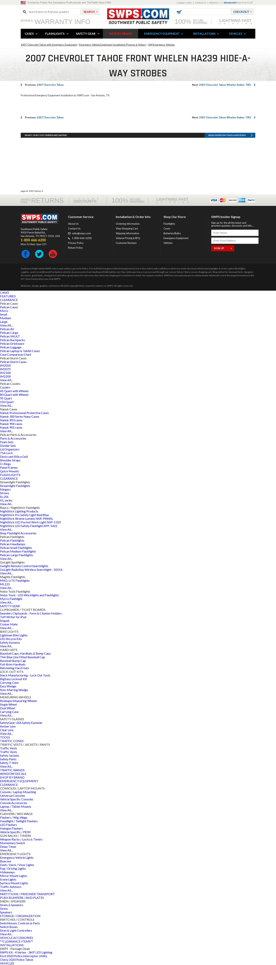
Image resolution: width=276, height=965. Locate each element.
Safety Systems (10, 642)
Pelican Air (7, 329)
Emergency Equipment (175, 238)
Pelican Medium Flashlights (18, 551)
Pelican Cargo (9, 332)
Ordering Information (128, 223)
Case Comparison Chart (15, 354)
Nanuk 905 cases (11, 427)
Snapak (5, 620)
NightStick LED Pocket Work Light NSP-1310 (30, 522)
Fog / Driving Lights (13, 868)
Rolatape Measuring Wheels (18, 701)
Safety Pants (8, 759)
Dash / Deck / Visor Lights (17, 865)
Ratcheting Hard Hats (14, 668)
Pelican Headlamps (12, 544)
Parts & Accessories (13, 438)
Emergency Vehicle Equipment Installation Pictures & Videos (112, 44)
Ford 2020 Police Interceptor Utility (23, 956)
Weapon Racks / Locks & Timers (21, 839)
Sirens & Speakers (11, 905)
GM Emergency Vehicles (161, 44)
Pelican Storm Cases (13, 362)
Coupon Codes (184, 2)
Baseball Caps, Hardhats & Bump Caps (25, 653)
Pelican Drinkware (12, 343)
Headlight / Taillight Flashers (19, 821)
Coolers (5, 387)
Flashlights (169, 223)
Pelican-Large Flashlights (16, 555)
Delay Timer (8, 846)
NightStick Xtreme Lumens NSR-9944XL (26, 518)
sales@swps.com (81, 233)
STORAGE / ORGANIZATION (20, 916)
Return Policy (75, 247)
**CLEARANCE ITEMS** (16, 941)
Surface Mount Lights (14, 883)
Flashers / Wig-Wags (13, 817)
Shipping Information (127, 233)
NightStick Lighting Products (19, 511)
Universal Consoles (12, 795)
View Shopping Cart (127, 228)
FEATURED (8, 296)
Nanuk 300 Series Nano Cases (19, 416)
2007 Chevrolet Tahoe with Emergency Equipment (49, 44)
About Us (214, 2)
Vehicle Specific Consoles (16, 799)
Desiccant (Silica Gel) (14, 456)
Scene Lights (8, 879)
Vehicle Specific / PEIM (15, 832)
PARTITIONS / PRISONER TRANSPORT (27, 894)
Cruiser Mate (8, 624)
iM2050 (5, 365)
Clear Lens (7, 730)
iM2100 (5, 372)
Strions (4, 493)
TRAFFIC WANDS (12, 770)
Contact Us (200, 2)
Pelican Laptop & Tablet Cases (20, 351)
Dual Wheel (7, 708)
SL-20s (4, 496)
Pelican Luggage (10, 347)
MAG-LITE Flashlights (15, 580)
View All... (6, 325)
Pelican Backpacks (12, 340)
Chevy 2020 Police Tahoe (16, 959)
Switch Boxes (9, 927)
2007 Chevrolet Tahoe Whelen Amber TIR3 (221, 84)
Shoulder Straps (10, 460)
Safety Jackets (9, 755)
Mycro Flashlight (11, 598)
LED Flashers (8, 824)
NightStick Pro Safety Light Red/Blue (24, 515)
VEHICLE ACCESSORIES (16, 937)
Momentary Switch (12, 843)
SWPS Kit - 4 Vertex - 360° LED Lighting (26, 952)
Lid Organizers (9, 449)
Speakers (6, 912)
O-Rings (5, 464)
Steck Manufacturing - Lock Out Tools (25, 675)
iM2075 (5, 369)
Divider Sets (8, 445)
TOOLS (5, 737)
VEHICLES (235, 33)
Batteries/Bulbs (172, 233)
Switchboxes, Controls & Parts (20, 923)
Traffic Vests (8, 748)
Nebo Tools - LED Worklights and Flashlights (29, 595)
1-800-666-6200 (82, 238)
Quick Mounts (9, 471)
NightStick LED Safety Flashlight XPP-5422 (28, 526)
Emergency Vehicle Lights (17, 857)
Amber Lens (8, 726)
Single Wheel (8, 704)
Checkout (241, 11)
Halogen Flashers (11, 828)
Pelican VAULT (10, 336)
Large (3, 321)
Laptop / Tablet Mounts (15, 806)
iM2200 (5, 376)
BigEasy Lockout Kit (13, 679)
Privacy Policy (76, 242)
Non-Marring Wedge (14, 690)
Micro (4, 311)
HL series (6, 500)
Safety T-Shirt (9, 763)
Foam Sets (6, 442)
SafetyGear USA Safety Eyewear (21, 722)
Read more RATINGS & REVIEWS (227, 135)
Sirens (4, 908)
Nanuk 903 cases (11, 420)
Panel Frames (9, 467)
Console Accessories (13, 803)
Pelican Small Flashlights (16, 547)
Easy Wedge (8, 686)
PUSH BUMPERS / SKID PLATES (22, 897)
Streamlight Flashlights (15, 485)
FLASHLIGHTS (54, 33)
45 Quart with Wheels (14, 391)
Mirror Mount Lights (13, 876)
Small (3, 314)
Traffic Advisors (10, 886)
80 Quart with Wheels (14, 394)
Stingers (5, 489)
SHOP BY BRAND (120, 33)
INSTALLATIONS (204, 33)
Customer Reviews (126, 242)
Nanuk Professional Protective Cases (24, 413)
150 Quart (7, 402)
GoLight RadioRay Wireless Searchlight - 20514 (31, 569)
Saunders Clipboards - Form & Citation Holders (31, 613)
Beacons (5, 861)
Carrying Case (9, 682)
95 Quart (6, 398)
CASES (29, 33)
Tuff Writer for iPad (13, 617)
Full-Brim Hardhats (12, 664)
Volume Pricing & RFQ (128, 238)
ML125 (5, 584)
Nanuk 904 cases (11, 424)
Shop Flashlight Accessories (18, 533)
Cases (166, 228)
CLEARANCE (9, 300)
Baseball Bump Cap (13, 660)
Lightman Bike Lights (14, 635)
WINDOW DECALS (13, 773)
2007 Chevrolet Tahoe (44, 84)
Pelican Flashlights (12, 540)
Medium (5, 318)
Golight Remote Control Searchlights (24, 566)
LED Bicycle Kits (11, 639)
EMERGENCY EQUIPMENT (162, 33)
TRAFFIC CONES (12, 741)
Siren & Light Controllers (16, 930)
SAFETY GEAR (85, 33)
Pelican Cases (9, 307)
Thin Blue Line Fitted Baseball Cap (22, 657)
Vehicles (167, 242)
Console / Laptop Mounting (18, 792)
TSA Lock (6, 453)
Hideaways (7, 872)
